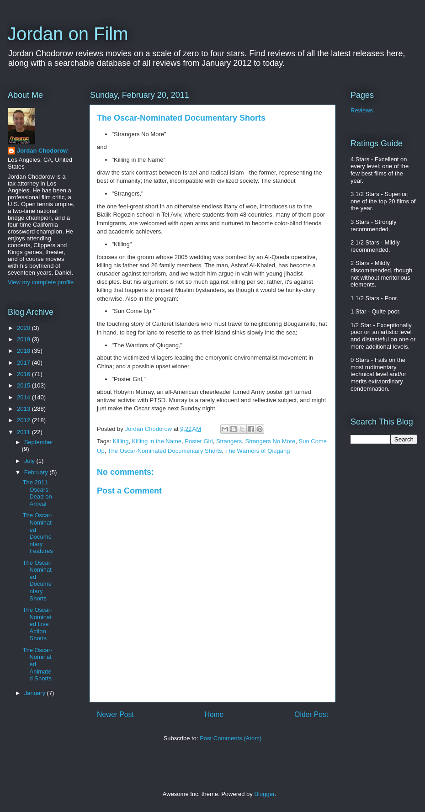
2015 (24, 385)
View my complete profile (41, 282)
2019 (24, 339)
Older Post (311, 714)
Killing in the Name (156, 441)
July (30, 460)
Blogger (264, 794)
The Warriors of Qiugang (257, 450)
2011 (24, 432)
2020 (24, 327)
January (35, 693)
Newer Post (115, 714)
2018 (24, 350)
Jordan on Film (67, 34)
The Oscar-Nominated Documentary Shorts (165, 450)
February (37, 472)
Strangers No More (270, 441)
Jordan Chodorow (42, 150)
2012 (24, 420)
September (38, 442)
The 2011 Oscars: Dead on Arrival (37, 493)
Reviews (362, 110)
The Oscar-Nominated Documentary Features (37, 533)
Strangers (229, 441)
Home (214, 714)
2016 (24, 374)
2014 (24, 397)
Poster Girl (198, 441)
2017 (24, 362)
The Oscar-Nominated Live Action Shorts (37, 624)
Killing (121, 441)
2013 (24, 408)
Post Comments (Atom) (230, 738)
